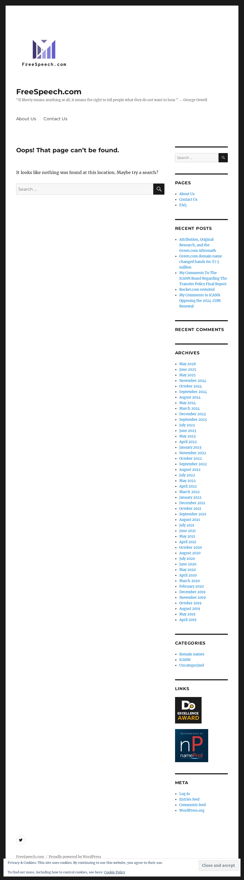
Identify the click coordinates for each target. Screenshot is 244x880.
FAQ (182, 205)
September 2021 (192, 514)
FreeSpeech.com (48, 91)
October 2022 (190, 458)
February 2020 (191, 586)
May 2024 (187, 403)
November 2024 (192, 380)
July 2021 (186, 525)
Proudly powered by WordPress (75, 857)
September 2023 (193, 419)
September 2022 (193, 464)
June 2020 (187, 564)
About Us (26, 118)
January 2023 (190, 447)
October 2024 (190, 386)
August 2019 (189, 608)
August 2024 (190, 397)
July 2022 (187, 475)
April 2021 (187, 542)
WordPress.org (191, 810)
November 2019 (192, 597)
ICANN (184, 660)
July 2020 (187, 558)
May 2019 (187, 614)
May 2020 (187, 570)
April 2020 (188, 575)
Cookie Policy (114, 872)
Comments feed (192, 805)
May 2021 (187, 536)
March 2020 (189, 581)
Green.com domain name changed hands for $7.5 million (200, 262)
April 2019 (188, 620)
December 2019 (192, 592)
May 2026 (187, 364)
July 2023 (187, 425)
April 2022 (188, 486)
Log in (184, 794)
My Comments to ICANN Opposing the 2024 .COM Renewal (200, 301)
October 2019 (190, 603)
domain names (191, 654)
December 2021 (192, 503)
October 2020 (190, 547)
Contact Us (55, 118)
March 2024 (189, 408)
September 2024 (193, 392)
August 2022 (190, 469)
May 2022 (187, 481)
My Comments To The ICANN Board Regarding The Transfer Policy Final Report (203, 278)
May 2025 (187, 375)
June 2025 (187, 369)
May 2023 (187, 436)
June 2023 (187, 430)
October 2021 (190, 508)
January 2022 (190, 497)
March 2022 (189, 492)
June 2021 (187, 531)
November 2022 (192, 453)
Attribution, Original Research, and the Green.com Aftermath (197, 245)
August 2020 (190, 553)
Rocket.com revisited (197, 289)
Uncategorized (191, 665)
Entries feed (189, 799)
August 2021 (189, 519)
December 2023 (192, 414)
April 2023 (188, 442)
